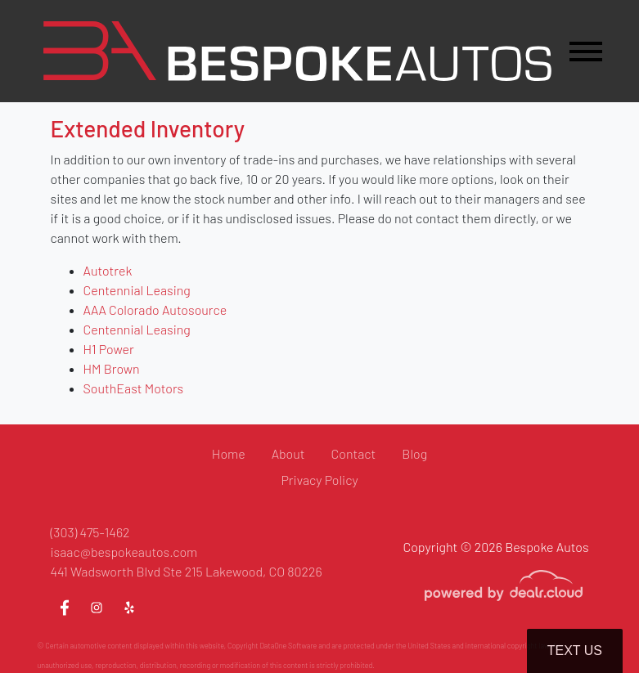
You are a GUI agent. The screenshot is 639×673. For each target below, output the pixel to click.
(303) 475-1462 (90, 532)
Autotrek (108, 270)
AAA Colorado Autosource (155, 309)
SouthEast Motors (133, 388)
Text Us (574, 650)
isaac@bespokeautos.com (124, 551)
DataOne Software (288, 645)
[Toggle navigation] (585, 51)
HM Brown (111, 368)
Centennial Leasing (137, 290)
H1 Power (108, 349)
